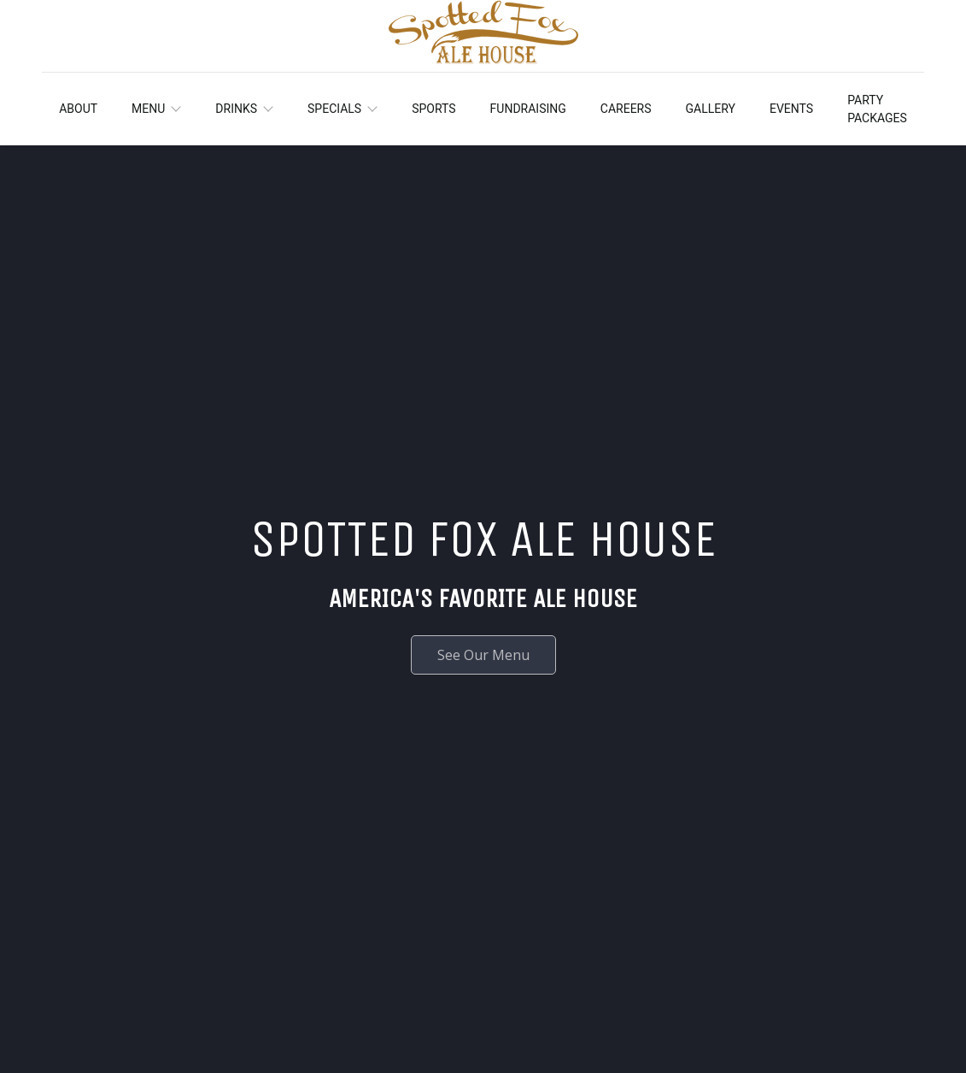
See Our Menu (483, 655)
